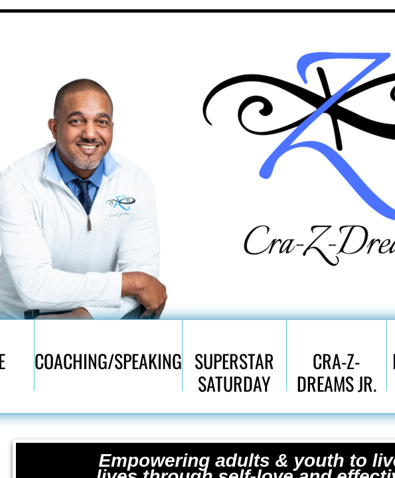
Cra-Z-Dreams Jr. (336, 369)
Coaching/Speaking (108, 360)
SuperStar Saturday (234, 369)
